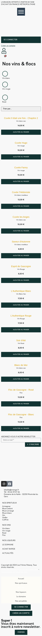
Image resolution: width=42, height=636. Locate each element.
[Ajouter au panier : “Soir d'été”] (21, 354)
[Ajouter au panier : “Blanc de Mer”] (21, 379)
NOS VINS (6, 525)
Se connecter (10, 40)
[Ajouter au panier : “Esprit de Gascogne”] (21, 280)
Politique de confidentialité (28, 570)
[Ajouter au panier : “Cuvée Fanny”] (21, 181)
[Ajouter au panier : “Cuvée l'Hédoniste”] (21, 206)
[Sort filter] (21, 109)
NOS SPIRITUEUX (9, 503)
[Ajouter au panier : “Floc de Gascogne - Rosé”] (21, 403)
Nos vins (21, 588)
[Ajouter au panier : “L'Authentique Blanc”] (21, 305)
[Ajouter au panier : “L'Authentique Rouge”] (21, 329)
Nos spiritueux (21, 583)
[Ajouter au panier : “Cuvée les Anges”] (21, 231)
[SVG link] (21, 25)
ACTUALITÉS (7, 553)
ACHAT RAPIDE (8, 549)
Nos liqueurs (21, 592)
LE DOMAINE (7, 545)
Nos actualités (21, 601)
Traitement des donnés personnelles (14, 572)
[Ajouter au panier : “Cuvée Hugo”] (21, 156)
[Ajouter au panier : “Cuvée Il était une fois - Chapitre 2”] (21, 132)
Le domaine (21, 597)
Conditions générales (9, 570)
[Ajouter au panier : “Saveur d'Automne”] (21, 255)
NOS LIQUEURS (8, 540)
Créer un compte (8, 46)
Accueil (21, 579)
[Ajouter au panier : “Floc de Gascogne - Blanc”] (21, 428)
